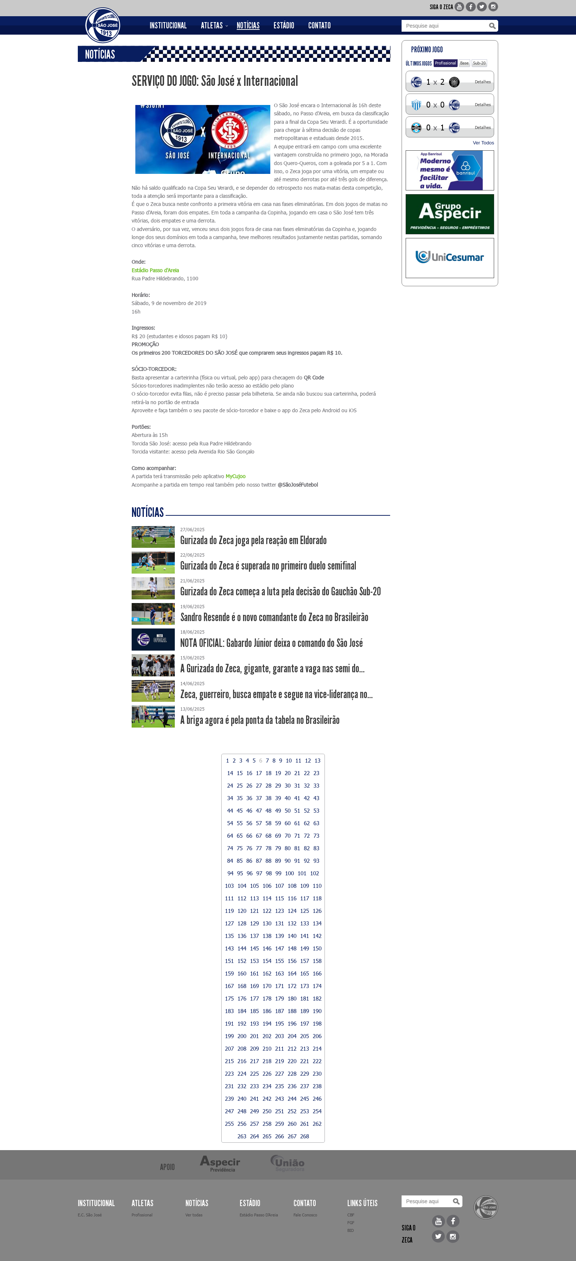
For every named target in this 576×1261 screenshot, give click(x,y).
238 (317, 1086)
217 (254, 1061)
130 (267, 923)
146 (267, 948)
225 (254, 1073)
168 (241, 985)
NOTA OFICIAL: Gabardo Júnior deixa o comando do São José (271, 643)
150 (317, 948)
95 (240, 873)
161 (254, 973)
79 (278, 848)
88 (268, 860)
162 (267, 973)
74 (230, 848)
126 (317, 910)
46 (249, 810)
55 (240, 823)
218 (267, 1061)
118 (317, 898)
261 (304, 1123)
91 (297, 860)
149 (304, 948)
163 (279, 973)
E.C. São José (90, 1214)
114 (267, 898)
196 (292, 1023)
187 (279, 1011)
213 (304, 1048)
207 (229, 1048)
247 (229, 1111)
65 (240, 835)
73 (316, 835)
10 (289, 760)
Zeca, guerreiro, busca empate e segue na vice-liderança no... (276, 694)
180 (292, 998)
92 (307, 860)
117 (304, 898)
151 (229, 960)
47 (259, 810)
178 (267, 998)
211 (279, 1048)
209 (254, 1048)
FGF (350, 1222)
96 (250, 873)
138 (267, 935)
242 (267, 1098)
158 (317, 960)
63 (316, 823)
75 (240, 848)
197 (304, 1023)
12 (308, 760)
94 (230, 873)
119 (229, 910)
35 (240, 798)
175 (229, 998)
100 (289, 873)
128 (241, 923)
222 (317, 1061)
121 (254, 910)
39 (278, 798)
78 (268, 848)
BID (350, 1230)
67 (259, 835)
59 (278, 823)
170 (267, 985)
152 (241, 960)
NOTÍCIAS (248, 25)
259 (279, 1123)
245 (304, 1098)
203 (279, 1036)
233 (254, 1086)
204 (292, 1036)
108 (292, 885)
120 (241, 910)
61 (297, 823)
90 (288, 860)
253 (304, 1111)
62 (307, 823)
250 (267, 1111)
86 (249, 860)
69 (278, 835)
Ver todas (193, 1214)
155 (279, 960)
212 (292, 1048)
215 (229, 1061)
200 (241, 1036)
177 (254, 998)
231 (229, 1086)
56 (249, 823)
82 (307, 848)
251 (279, 1111)
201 (254, 1036)
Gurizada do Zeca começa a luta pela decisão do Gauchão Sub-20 (280, 591)
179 (279, 998)
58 (268, 823)
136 (241, 935)
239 (229, 1098)
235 (279, 1086)
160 (241, 973)
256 (241, 1123)
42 (307, 798)
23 (316, 773)
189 (304, 1011)
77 (259, 848)
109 (304, 885)
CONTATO (319, 25)
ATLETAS (212, 25)
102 (314, 873)
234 (267, 1086)
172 (292, 985)
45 (240, 810)
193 (254, 1023)
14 (230, 773)
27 (259, 785)
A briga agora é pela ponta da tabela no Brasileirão (260, 720)
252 (292, 1111)
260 (292, 1123)
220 (292, 1061)
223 (229, 1073)
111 (229, 898)
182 (317, 998)
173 (304, 985)
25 (240, 785)
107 (279, 885)
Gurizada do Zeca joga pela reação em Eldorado (253, 540)
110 (317, 885)
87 (259, 860)
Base (464, 62)
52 (307, 810)
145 (254, 948)
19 (278, 773)
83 (316, 848)
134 (317, 923)
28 (268, 785)
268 (304, 1136)
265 (267, 1136)
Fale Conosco (305, 1214)
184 (241, 1011)
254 (317, 1111)
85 (240, 860)
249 (254, 1111)
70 (288, 835)
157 (304, 960)
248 (241, 1111)
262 (317, 1123)
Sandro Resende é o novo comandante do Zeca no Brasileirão (274, 617)
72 (307, 835)
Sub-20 (479, 62)
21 (297, 773)
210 (267, 1048)
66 (249, 835)
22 (307, 773)
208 (241, 1048)
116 (292, 898)
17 (259, 773)
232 (241, 1086)
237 (304, 1086)
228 (292, 1073)
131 (279, 923)
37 (259, 798)
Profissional (445, 62)
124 (292, 910)
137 (254, 935)
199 (229, 1036)
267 (292, 1136)
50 (288, 810)
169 (254, 985)
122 (267, 910)
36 (249, 798)
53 (316, 810)
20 (288, 773)
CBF (350, 1214)
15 (240, 773)
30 (288, 785)
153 (254, 960)
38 (268, 798)
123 (279, 910)
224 (241, 1073)
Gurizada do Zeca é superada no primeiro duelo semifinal (268, 565)
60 (288, 823)
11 (298, 760)
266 (279, 1136)
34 (230, 798)
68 (268, 835)
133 (304, 923)
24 (230, 785)
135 (229, 935)
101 (302, 873)
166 (317, 973)
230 (317, 1073)
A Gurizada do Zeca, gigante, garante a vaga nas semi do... (272, 668)
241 (254, 1098)
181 (304, 998)
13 (317, 760)
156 (292, 960)
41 (297, 798)
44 (230, 810)
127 (229, 923)
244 (292, 1098)
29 (278, 785)
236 (292, 1086)
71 (297, 835)
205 (304, 1036)
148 (292, 948)
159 (229, 973)
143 (229, 948)
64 (230, 835)
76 (249, 848)
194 (267, 1023)
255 (229, 1123)
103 (229, 885)
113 (254, 898)
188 (292, 1011)
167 (229, 985)
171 (279, 985)
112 (241, 898)
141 (304, 935)
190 (317, 1011)
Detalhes (483, 81)
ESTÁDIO (284, 25)
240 (241, 1098)
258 (267, 1123)
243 (279, 1098)
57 (259, 823)
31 (297, 785)
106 (267, 885)
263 (241, 1136)
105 (254, 885)
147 (279, 948)
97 (259, 873)
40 (288, 798)
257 (254, 1123)
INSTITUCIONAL (168, 25)
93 (316, 860)
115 (279, 898)
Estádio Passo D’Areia (259, 1214)
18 (268, 773)
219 (279, 1061)
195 (279, 1023)
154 (267, 960)
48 (268, 810)
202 (267, 1036)
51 (297, 810)
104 (241, 885)
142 (317, 935)
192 (241, 1023)
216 (241, 1061)
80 (288, 848)
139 (279, 935)
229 (304, 1073)
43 (316, 798)
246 (317, 1098)
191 (229, 1023)
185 (254, 1011)
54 (230, 823)
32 (307, 785)
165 (304, 973)
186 (267, 1011)
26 (249, 785)
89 (278, 860)
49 (278, 810)
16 (249, 773)
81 (297, 848)
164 (292, 973)
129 (254, 923)
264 (254, 1136)
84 (230, 860)
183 (229, 1011)
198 (317, 1023)
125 (304, 910)
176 (241, 998)
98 (269, 873)
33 (316, 785)
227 (279, 1073)
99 (278, 873)
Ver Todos (483, 143)
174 (317, 985)
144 (241, 948)
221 (304, 1061)
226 (267, 1073)
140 (292, 935)
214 (317, 1048)
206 (317, 1036)
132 (292, 923)
